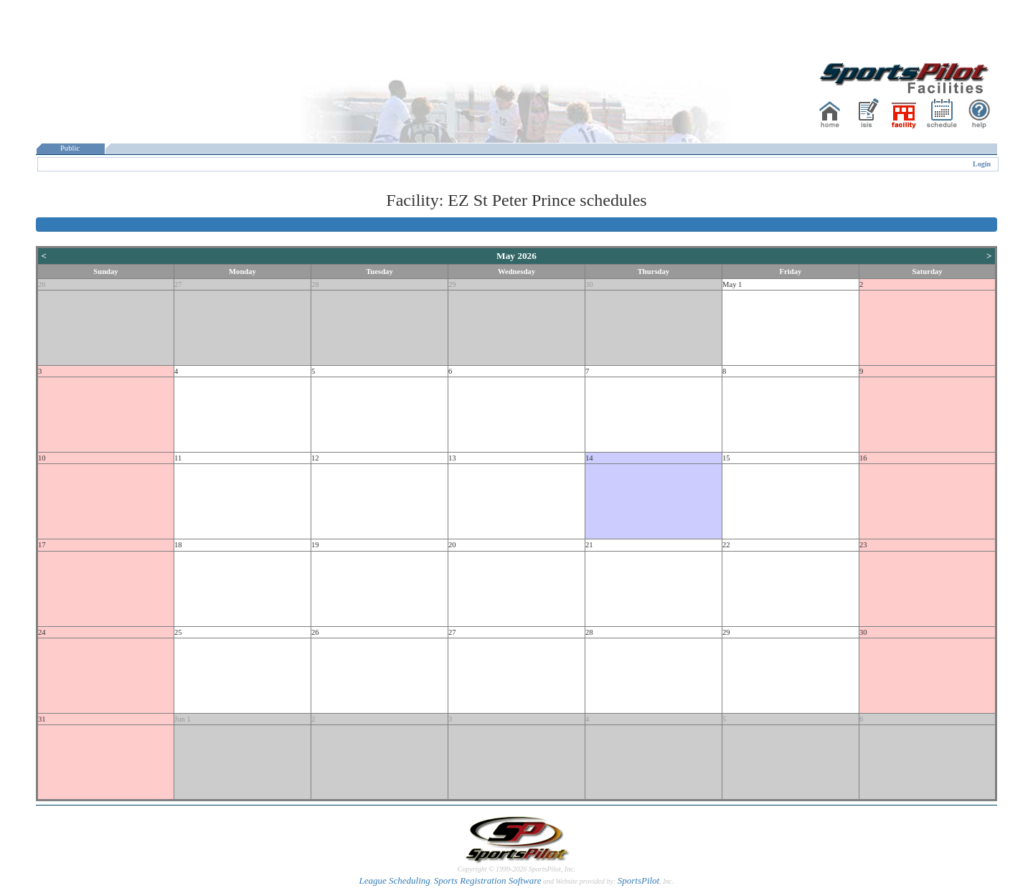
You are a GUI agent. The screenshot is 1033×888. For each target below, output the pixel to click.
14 (589, 458)
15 (726, 458)
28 (315, 284)
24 (42, 632)
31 (42, 719)
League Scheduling (394, 880)
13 (452, 458)
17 (42, 545)
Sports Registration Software (488, 880)
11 (177, 458)
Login (982, 164)
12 (315, 458)
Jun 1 (182, 719)
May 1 (732, 284)
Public (70, 148)
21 (589, 545)
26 (42, 284)
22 (726, 545)
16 (863, 458)
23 (863, 545)
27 (178, 284)
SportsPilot (639, 880)
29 (452, 284)
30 (589, 284)
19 (315, 545)
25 (178, 632)
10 (42, 458)
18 (178, 545)
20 (452, 545)
